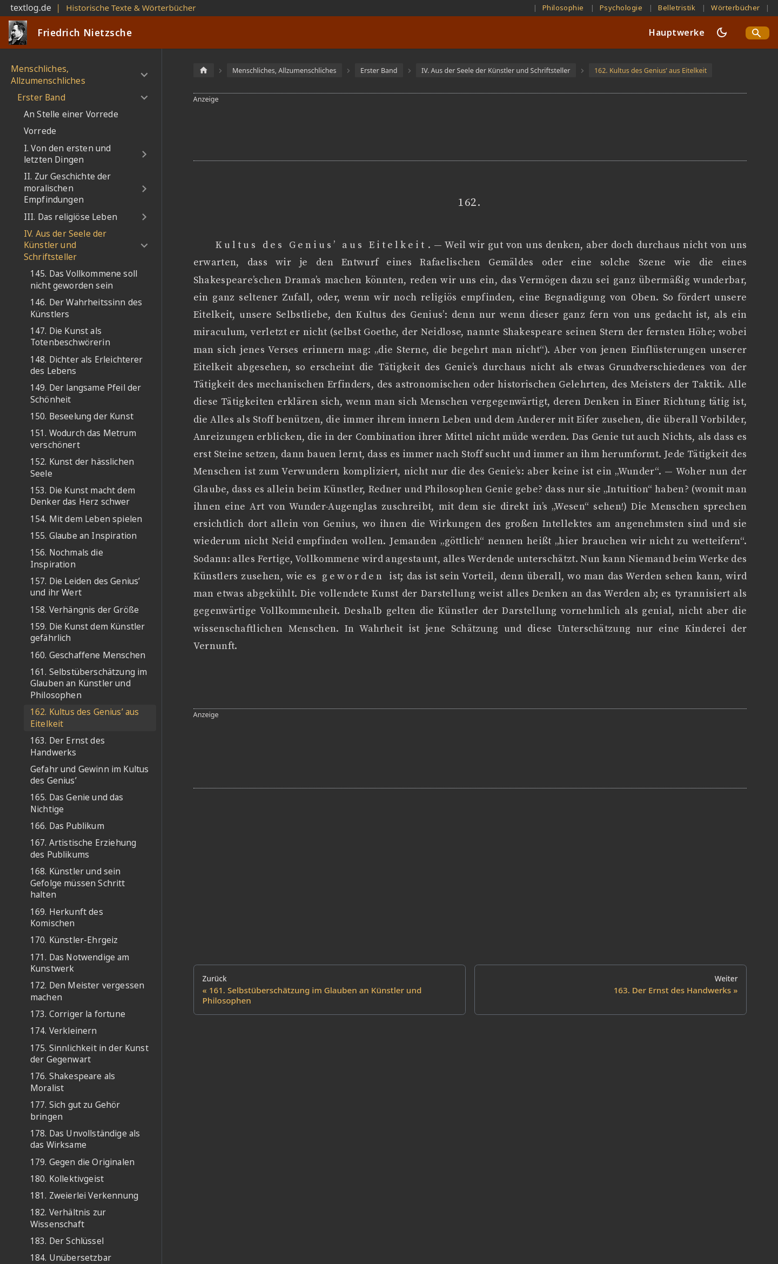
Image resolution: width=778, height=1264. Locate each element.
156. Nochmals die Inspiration (66, 558)
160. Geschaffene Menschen (87, 655)
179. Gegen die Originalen (82, 1162)
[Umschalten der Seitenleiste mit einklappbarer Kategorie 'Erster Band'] (144, 98)
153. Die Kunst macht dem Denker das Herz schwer (82, 496)
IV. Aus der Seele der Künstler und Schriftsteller (65, 245)
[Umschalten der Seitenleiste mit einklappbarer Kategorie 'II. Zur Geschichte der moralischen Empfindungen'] (144, 188)
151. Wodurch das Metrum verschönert (83, 439)
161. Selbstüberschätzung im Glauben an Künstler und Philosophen (88, 683)
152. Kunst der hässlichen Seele (82, 467)
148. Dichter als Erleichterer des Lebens (86, 365)
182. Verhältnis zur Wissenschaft (68, 1218)
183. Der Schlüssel (67, 1241)
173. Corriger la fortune (77, 1014)
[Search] (757, 32)
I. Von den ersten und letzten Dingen (67, 154)
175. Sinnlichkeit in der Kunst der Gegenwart (89, 1054)
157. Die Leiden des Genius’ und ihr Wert (85, 587)
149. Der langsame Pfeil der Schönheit (85, 393)
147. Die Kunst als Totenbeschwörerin (70, 337)
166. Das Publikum (67, 826)
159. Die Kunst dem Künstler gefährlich (87, 632)
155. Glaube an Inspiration (83, 535)
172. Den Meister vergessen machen (87, 991)
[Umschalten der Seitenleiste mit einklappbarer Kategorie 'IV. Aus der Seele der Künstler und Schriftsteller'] (144, 245)
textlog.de (30, 8)
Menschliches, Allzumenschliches (48, 74)
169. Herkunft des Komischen (66, 917)
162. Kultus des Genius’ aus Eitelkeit (84, 718)
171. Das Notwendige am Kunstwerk (80, 963)
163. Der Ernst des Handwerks (67, 746)
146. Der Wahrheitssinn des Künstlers (86, 308)
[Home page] (203, 70)
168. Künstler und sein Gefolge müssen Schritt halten (77, 883)
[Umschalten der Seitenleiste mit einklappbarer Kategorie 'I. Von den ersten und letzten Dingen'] (144, 154)
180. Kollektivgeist (67, 1179)
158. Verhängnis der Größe (84, 610)
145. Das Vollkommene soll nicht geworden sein (83, 279)
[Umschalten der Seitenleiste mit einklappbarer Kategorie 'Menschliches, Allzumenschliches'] (144, 74)
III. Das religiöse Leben (70, 217)
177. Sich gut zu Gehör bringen (75, 1110)
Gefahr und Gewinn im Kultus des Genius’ (89, 775)
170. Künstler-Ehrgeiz (74, 940)
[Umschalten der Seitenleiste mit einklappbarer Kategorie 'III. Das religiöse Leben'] (144, 217)
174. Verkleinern (63, 1030)
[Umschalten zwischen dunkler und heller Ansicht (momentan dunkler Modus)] (721, 32)
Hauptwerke (677, 32)
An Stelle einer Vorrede (71, 114)
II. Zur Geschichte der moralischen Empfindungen (67, 188)
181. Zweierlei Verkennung (84, 1195)
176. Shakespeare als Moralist (72, 1082)
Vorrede (40, 131)
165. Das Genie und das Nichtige (77, 803)
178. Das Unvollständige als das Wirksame (85, 1139)
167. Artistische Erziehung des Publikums (83, 848)
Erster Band (41, 97)
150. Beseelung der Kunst (81, 416)
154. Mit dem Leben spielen (86, 519)
